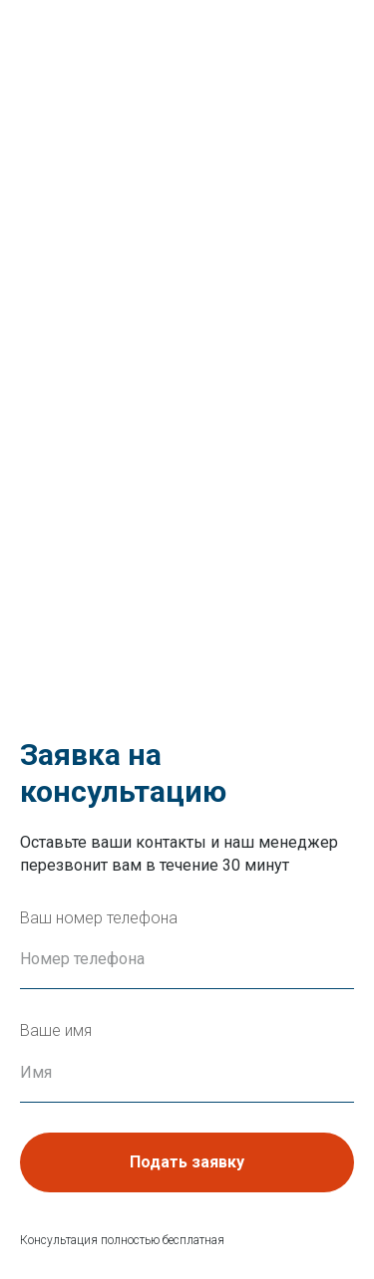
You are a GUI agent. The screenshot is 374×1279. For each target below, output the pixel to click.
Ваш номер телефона (99, 917)
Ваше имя (56, 1030)
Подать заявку (187, 1161)
